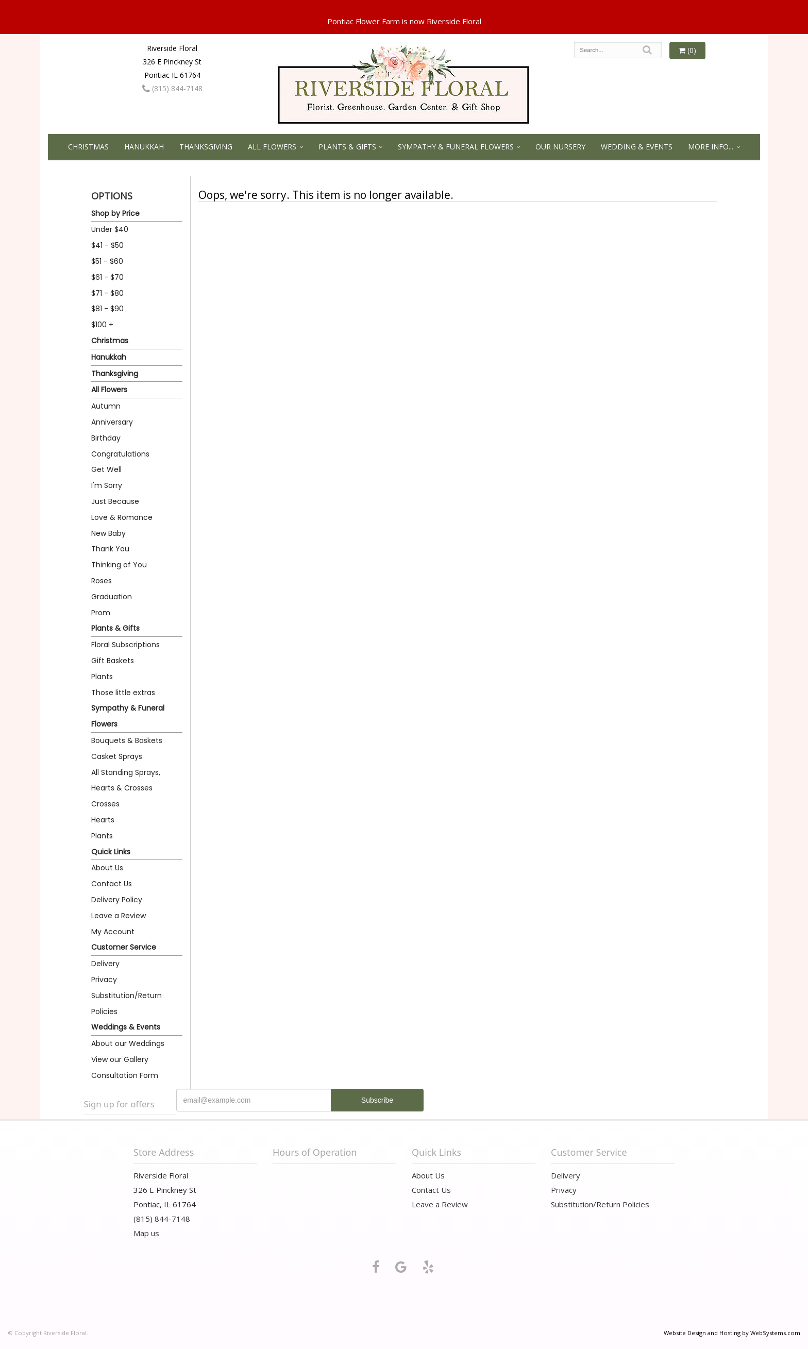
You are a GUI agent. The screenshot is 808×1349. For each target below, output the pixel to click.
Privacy (104, 979)
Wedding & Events (636, 146)
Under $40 (109, 229)
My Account (112, 931)
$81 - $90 (107, 308)
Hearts (102, 820)
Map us (146, 1233)
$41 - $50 (107, 245)
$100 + (102, 324)
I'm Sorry (106, 485)
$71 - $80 (107, 293)
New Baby (108, 533)
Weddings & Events (125, 1027)
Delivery (105, 963)
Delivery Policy (116, 900)
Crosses (105, 804)
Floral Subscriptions (125, 644)
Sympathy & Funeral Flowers (456, 146)
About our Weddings (127, 1043)
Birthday (106, 438)
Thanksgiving (205, 146)
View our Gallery (119, 1059)
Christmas (88, 146)
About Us (107, 868)
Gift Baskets (112, 660)
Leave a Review (118, 915)
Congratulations (120, 454)
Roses (101, 581)
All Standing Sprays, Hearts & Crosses (125, 780)
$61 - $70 (107, 277)
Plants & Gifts (347, 146)
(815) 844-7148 (172, 88)
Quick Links (110, 852)
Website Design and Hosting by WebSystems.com (732, 1333)
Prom (100, 613)
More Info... (710, 146)
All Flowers (272, 146)
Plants (102, 676)
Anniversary (112, 422)
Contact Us (111, 884)
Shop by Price (115, 213)
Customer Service (123, 947)
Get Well (106, 469)
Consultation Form (124, 1075)
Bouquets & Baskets (126, 740)
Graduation (111, 597)
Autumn (106, 406)
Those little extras (123, 692)
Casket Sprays (116, 756)
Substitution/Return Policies (126, 1003)
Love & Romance (122, 517)
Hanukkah (144, 146)
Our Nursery (560, 146)
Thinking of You (119, 565)
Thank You (110, 549)
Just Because (115, 501)
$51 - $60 (107, 261)
